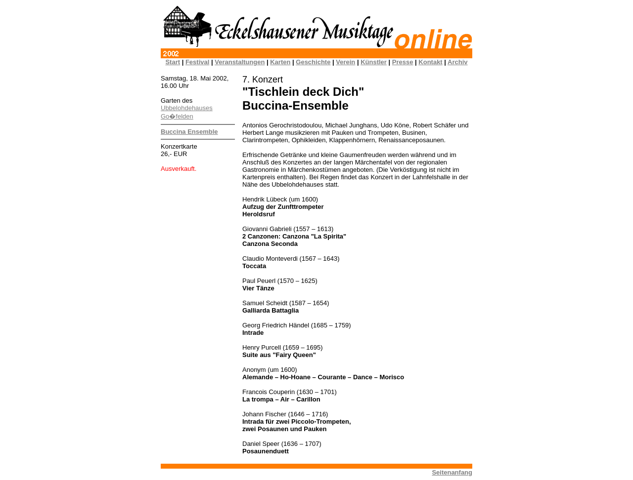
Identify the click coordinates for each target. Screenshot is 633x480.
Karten (280, 62)
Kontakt (430, 62)
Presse (402, 62)
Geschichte (313, 62)
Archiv (457, 62)
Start (172, 62)
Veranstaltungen (240, 62)
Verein (345, 62)
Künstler (374, 62)
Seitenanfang (452, 472)
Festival (197, 62)
